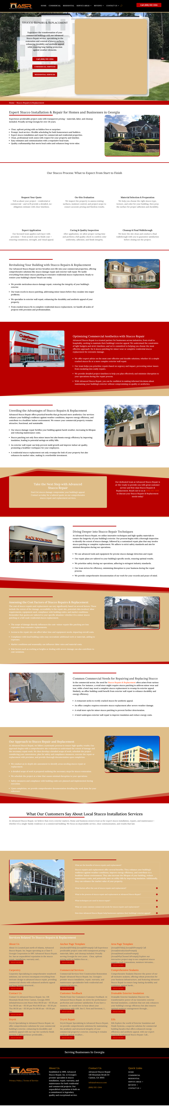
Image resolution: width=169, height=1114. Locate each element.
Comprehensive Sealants (124, 970)
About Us (14, 943)
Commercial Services (45, 67)
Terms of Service (30, 1080)
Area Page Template (122, 943)
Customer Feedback (71, 993)
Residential (68, 6)
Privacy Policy (15, 1080)
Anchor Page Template (72, 943)
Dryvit (12, 1019)
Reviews (98, 6)
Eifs (113, 1019)
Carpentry (14, 970)
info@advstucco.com (98, 1082)
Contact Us (111, 6)
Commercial (55, 6)
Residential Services (45, 74)
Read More (16, 962)
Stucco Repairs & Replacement (122, 682)
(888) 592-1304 (152, 490)
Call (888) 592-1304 (148, 5)
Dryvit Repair (67, 1019)
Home (43, 6)
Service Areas (83, 6)
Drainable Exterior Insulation (127, 993)
